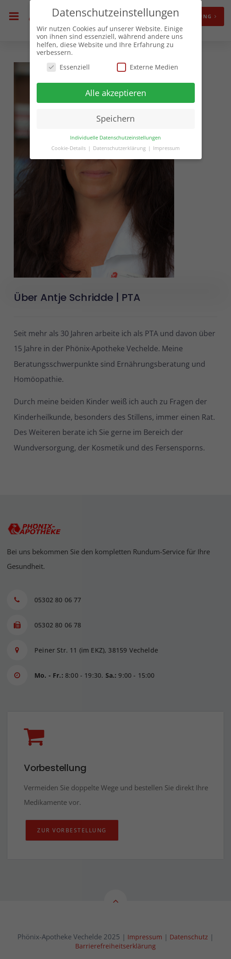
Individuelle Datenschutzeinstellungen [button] (115, 137)
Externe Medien (147, 67)
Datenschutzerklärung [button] (120, 148)
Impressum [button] (166, 148)
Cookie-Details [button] (69, 148)
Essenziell (68, 67)
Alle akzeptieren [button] (115, 92)
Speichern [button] (115, 118)
